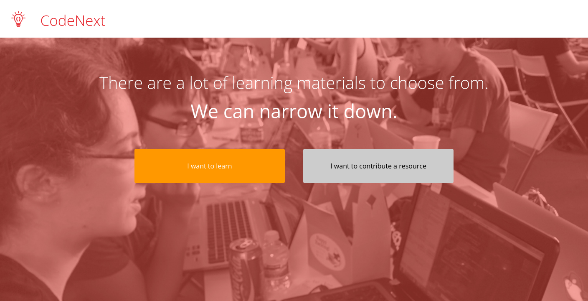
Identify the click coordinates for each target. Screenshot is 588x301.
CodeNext (73, 19)
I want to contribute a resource (378, 166)
